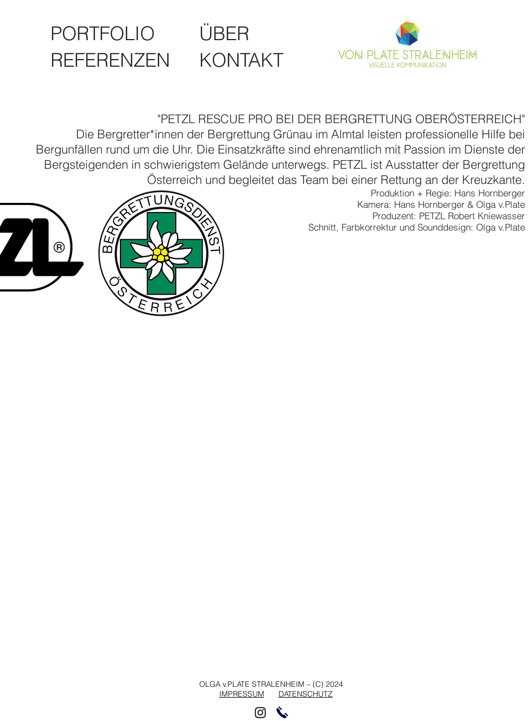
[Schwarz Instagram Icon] (260, 712)
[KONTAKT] (242, 60)
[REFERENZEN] (114, 60)
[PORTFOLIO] (105, 33)
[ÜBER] (224, 33)
